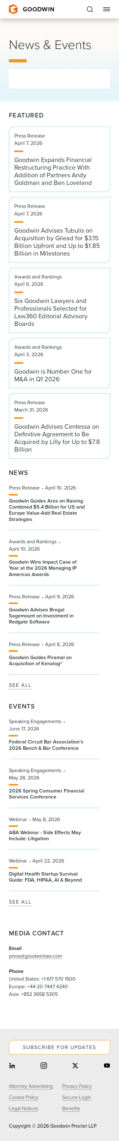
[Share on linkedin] (12, 1066)
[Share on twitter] (75, 1066)
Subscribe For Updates (59, 1047)
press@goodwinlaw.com (35, 956)
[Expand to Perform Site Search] (90, 9)
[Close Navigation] (106, 9)
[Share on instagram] (44, 1066)
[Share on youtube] (107, 1066)
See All (20, 685)
